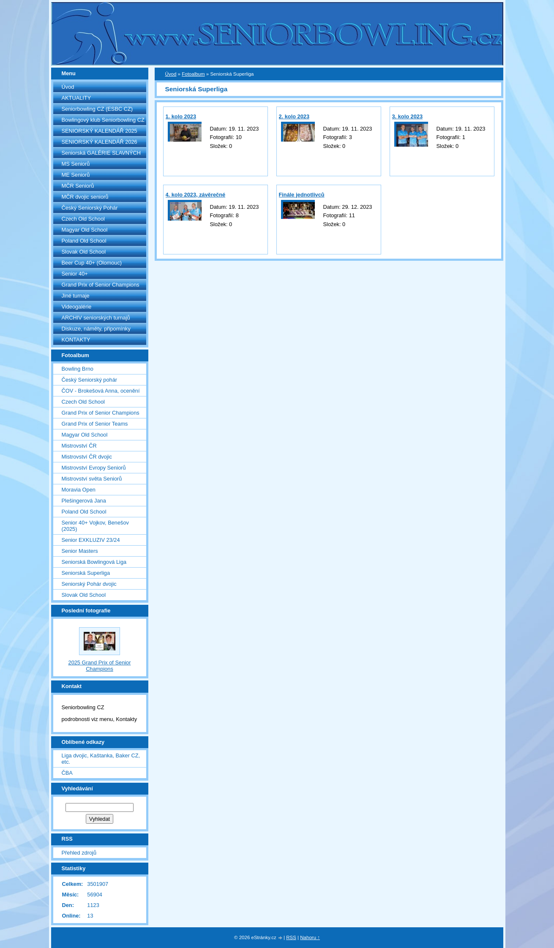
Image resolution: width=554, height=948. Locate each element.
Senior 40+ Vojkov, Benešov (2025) (95, 525)
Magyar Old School (85, 230)
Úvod (68, 87)
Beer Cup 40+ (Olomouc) (92, 263)
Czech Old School (83, 219)
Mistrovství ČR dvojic (87, 457)
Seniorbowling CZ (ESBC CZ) (97, 109)
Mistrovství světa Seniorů (92, 478)
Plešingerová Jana (84, 500)
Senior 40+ (75, 273)
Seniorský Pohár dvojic (89, 584)
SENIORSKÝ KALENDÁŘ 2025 (99, 131)
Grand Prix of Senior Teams (95, 424)
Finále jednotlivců (302, 194)
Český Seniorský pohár (89, 380)
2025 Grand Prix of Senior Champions (99, 665)
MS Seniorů (76, 164)
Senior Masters (80, 551)
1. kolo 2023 (181, 116)
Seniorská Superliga (86, 573)
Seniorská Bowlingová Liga (94, 562)
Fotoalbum (193, 73)
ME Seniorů (76, 175)
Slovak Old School (84, 252)
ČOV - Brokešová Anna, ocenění (101, 391)
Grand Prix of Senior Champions (100, 284)
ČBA (67, 773)
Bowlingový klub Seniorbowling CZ (103, 120)
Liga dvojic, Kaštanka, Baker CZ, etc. (101, 758)
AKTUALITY (76, 98)
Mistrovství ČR (79, 446)
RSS (291, 937)
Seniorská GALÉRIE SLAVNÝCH (101, 153)
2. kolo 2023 (294, 116)
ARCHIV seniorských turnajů (96, 317)
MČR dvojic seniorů (85, 197)
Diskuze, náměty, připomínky (96, 328)
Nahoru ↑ (310, 937)
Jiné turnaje (76, 295)
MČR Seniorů (78, 186)
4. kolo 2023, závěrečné (196, 194)
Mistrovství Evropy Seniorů (94, 467)
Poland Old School (84, 241)
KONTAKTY (76, 339)
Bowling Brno (77, 369)
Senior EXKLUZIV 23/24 (91, 540)
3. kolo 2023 (407, 116)
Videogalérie (77, 306)
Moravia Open (79, 489)
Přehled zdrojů (79, 853)
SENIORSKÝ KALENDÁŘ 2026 (99, 142)
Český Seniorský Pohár (90, 208)
